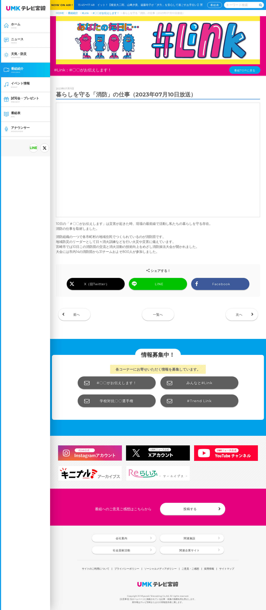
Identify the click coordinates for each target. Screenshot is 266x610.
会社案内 (121, 538)
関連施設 (189, 538)
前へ (76, 315)
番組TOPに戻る (244, 70)
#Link (85, 13)
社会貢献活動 (121, 550)
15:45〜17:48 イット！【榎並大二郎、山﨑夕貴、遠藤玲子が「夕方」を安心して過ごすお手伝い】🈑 (141, 4)
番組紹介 (73, 13)
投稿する (190, 509)
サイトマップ (226, 569)
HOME (60, 13)
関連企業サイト (189, 550)
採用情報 (209, 569)
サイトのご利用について (95, 569)
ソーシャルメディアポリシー (160, 569)
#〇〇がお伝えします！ (106, 13)
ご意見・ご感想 (190, 569)
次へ (239, 315)
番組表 (214, 5)
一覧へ (158, 315)
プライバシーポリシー (126, 569)
